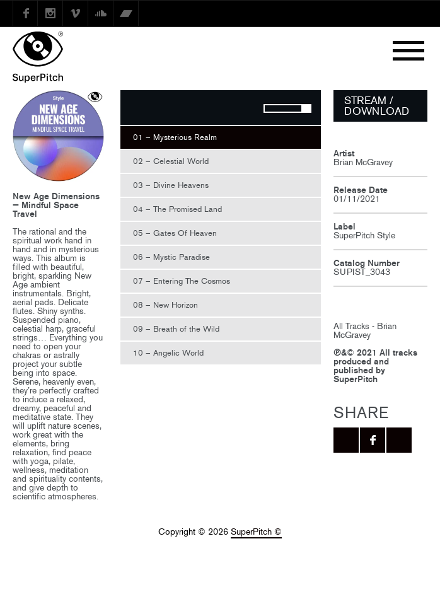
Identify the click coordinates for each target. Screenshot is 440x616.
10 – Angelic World (168, 352)
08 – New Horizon (165, 305)
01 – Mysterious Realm (175, 137)
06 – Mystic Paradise (171, 257)
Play (136, 109)
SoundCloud (100, 13)
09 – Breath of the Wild (176, 329)
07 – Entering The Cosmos (181, 281)
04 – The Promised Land (177, 209)
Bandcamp (126, 13)
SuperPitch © (256, 531)
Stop (161, 109)
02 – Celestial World (171, 161)
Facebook (25, 13)
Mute (242, 109)
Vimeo (75, 13)
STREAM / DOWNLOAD (376, 105)
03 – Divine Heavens (171, 185)
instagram (50, 13)
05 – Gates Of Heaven (175, 233)
